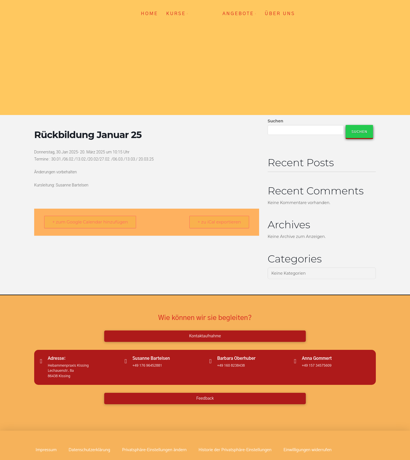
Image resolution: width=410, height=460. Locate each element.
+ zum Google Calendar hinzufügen (90, 222)
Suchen (275, 121)
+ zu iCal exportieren (219, 222)
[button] (154, 450)
